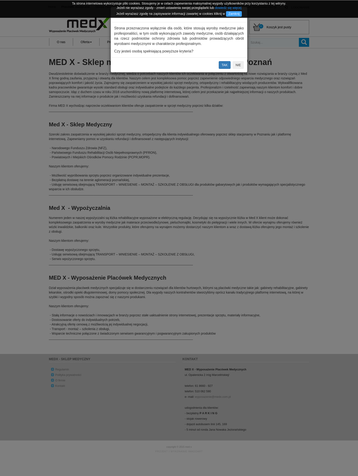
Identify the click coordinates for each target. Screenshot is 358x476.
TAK (225, 65)
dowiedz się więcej (228, 8)
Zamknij (234, 14)
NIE (238, 65)
